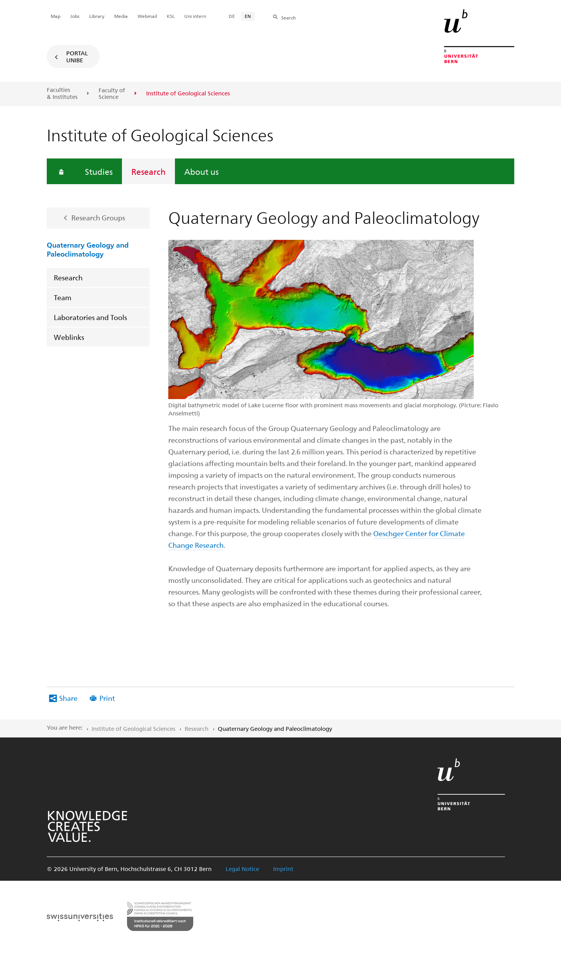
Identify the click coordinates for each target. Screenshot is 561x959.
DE (232, 16)
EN (248, 16)
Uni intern (195, 16)
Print (107, 698)
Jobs (74, 16)
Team (62, 297)
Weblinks (69, 337)
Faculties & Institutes (62, 93)
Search (288, 17)
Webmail (147, 16)
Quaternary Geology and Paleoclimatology (88, 249)
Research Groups (98, 217)
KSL (171, 16)
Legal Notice (242, 869)
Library (96, 16)
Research (148, 171)
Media (121, 16)
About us (201, 171)
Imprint (283, 869)
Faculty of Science (112, 93)
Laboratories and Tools (90, 317)
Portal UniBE (77, 56)
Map (55, 16)
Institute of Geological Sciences (133, 728)
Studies (99, 171)
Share (68, 698)
